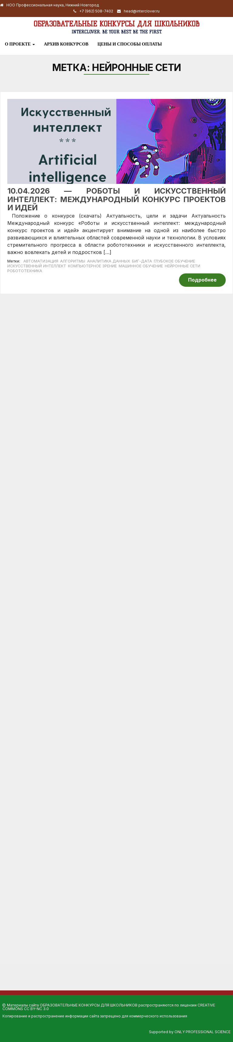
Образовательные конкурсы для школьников (116, 23)
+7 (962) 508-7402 (96, 11)
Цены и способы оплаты (129, 44)
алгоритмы (72, 261)
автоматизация (40, 261)
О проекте (20, 44)
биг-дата (142, 261)
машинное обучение (141, 266)
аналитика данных (108, 261)
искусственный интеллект (36, 266)
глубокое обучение (174, 261)
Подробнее (202, 280)
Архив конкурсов (66, 44)
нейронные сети (182, 266)
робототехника (24, 271)
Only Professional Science (202, 1032)
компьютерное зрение (92, 266)
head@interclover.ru (142, 11)
